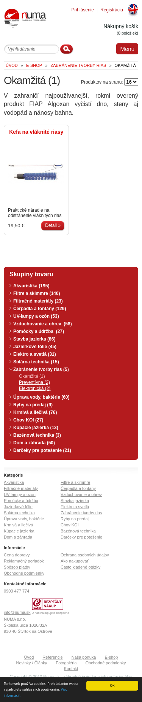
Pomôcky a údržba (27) (38, 331)
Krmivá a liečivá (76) (35, 412)
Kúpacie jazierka (19, 531)
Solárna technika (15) (36, 361)
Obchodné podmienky (24, 573)
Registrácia (111, 10)
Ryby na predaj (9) (33, 404)
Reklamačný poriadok (24, 561)
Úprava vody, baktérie (24, 519)
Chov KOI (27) (28, 420)
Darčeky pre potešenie (81, 537)
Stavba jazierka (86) (34, 339)
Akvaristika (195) (31, 285)
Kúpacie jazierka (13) (35, 427)
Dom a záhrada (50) (34, 442)
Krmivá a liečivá (18, 525)
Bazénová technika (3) (37, 435)
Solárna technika (19, 512)
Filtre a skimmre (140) (36, 293)
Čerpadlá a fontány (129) (39, 308)
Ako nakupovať (75, 561)
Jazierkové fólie (18, 506)
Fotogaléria (66, 663)
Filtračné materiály (21, 488)
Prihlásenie (83, 10)
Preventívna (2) (34, 382)
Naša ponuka (84, 657)
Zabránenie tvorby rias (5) (41, 369)
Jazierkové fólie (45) (34, 346)
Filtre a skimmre (75, 482)
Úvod (29, 657)
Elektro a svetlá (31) (34, 354)
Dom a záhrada (18, 537)
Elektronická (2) (34, 388)
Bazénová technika (78, 531)
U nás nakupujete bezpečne (50, 613)
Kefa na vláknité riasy (36, 132)
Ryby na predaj (75, 519)
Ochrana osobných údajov (85, 555)
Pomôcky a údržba (21, 500)
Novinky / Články (31, 663)
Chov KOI (70, 525)
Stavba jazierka (75, 500)
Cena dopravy (17, 555)
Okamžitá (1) (32, 376)
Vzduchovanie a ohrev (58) (42, 323)
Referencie (52, 657)
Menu (127, 49)
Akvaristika (14, 482)
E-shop (111, 657)
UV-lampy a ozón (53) (36, 316)
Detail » (53, 225)
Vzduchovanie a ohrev (81, 494)
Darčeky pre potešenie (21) (42, 450)
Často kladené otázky (80, 567)
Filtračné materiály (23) (38, 301)
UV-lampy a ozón (20, 494)
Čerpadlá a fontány (78, 488)
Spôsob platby (17, 567)
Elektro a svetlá (75, 506)
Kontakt (71, 668)
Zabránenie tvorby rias (81, 512)
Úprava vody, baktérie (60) (41, 397)
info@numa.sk (17, 612)
